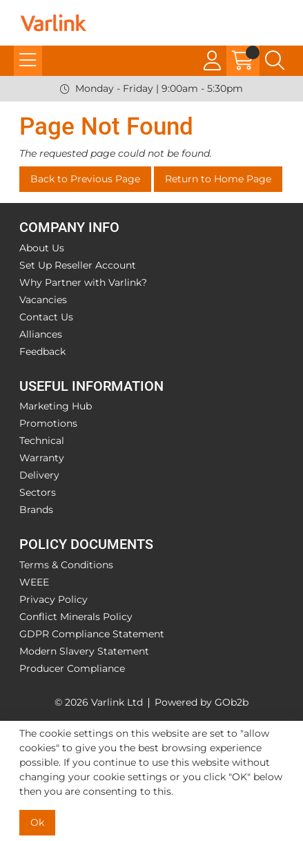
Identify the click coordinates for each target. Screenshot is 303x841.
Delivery (39, 475)
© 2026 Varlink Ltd (99, 702)
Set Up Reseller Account (77, 265)
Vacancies (43, 299)
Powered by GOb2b (201, 702)
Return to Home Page (218, 179)
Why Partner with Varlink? (83, 282)
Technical (41, 440)
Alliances (40, 334)
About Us (41, 248)
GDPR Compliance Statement (91, 634)
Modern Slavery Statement (84, 651)
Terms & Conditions (66, 565)
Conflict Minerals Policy (76, 616)
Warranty (41, 458)
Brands (36, 509)
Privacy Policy (53, 599)
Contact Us (46, 317)
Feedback (42, 351)
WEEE (34, 582)
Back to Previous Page (85, 179)
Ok (37, 822)
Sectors (37, 492)
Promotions (48, 423)
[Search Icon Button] (275, 61)
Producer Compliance (72, 668)
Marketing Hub (55, 406)
